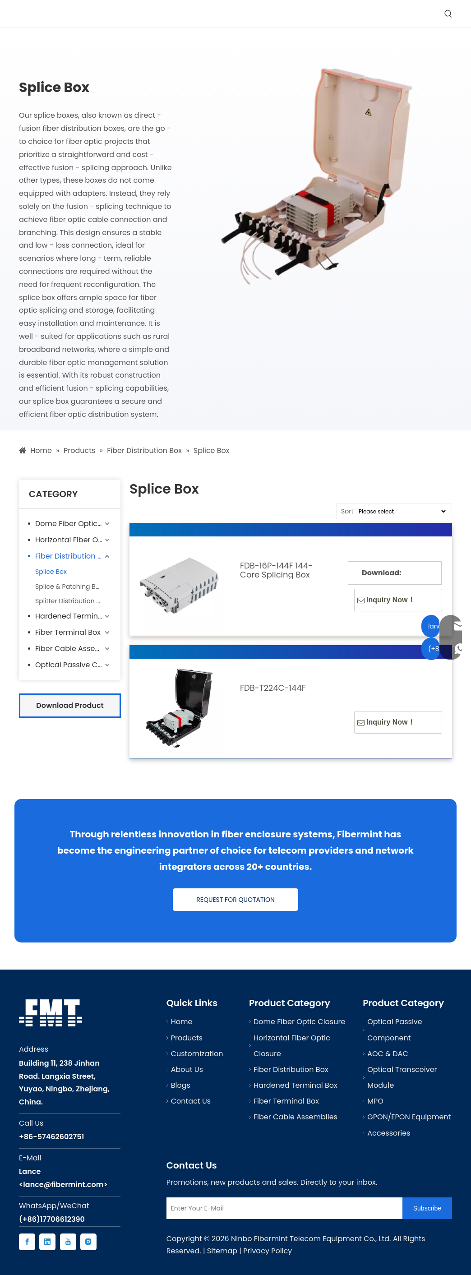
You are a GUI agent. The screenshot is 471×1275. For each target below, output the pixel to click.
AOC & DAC (387, 1054)
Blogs (180, 1085)
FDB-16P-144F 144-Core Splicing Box (276, 570)
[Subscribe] (427, 1208)
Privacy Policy (267, 1251)
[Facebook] (27, 1241)
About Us (187, 1069)
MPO (375, 1101)
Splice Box (51, 571)
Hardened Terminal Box (73, 616)
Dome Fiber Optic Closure (73, 523)
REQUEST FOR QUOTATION (235, 899)
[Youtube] (68, 1241)
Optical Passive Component (73, 665)
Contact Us (191, 1101)
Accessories (388, 1133)
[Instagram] (88, 1241)
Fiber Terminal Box (68, 632)
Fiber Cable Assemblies (73, 648)
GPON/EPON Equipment (409, 1117)
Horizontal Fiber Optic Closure (73, 540)
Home (182, 1021)
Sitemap (222, 1251)
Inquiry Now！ (386, 600)
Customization (197, 1054)
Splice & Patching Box (69, 586)
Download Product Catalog (70, 709)
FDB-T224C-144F (273, 688)
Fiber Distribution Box (72, 556)
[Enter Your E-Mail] (282, 1208)
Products (187, 1038)
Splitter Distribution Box (71, 600)
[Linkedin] (47, 1241)
